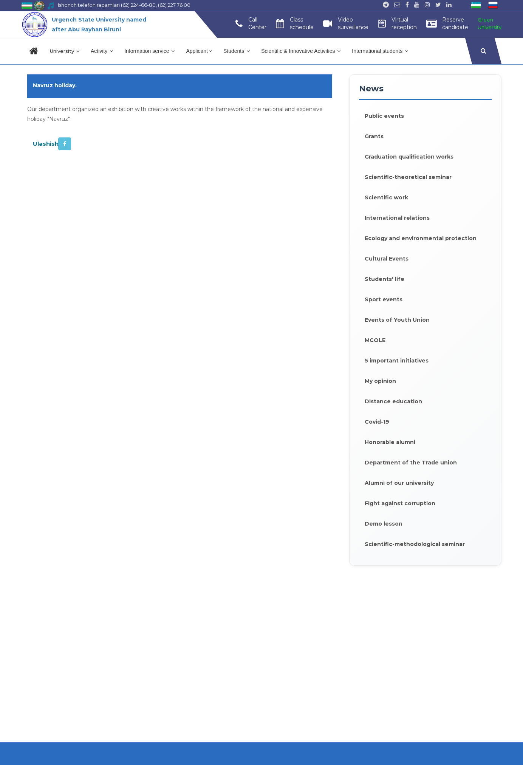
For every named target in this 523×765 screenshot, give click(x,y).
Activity (102, 51)
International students (380, 51)
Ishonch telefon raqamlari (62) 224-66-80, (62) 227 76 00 (124, 5)
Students (236, 51)
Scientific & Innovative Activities (300, 51)
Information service (149, 51)
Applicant (199, 51)
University (64, 51)
